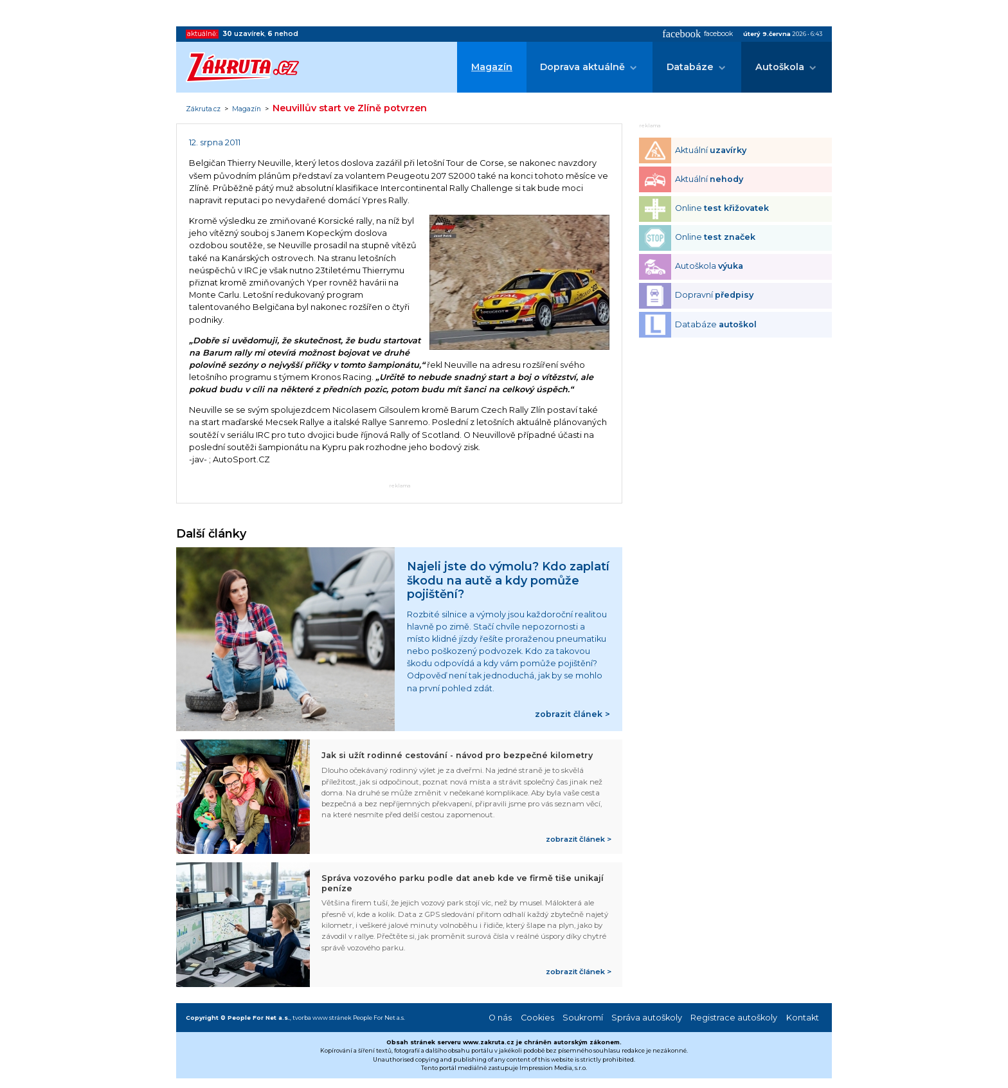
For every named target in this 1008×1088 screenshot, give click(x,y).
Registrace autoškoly (733, 1017)
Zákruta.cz (203, 109)
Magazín (491, 67)
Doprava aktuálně (582, 67)
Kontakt (802, 1017)
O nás (500, 1017)
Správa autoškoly (646, 1017)
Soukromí (582, 1017)
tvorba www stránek (322, 1017)
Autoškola (779, 67)
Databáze (690, 67)
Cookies (537, 1017)
